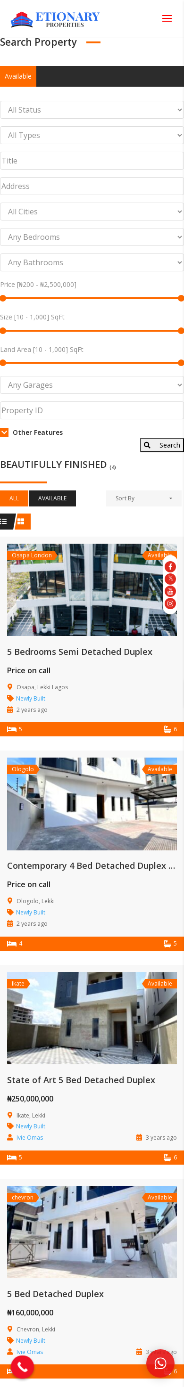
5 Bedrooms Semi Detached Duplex (79, 651)
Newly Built (30, 698)
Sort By (125, 498)
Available (18, 76)
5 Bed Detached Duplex (55, 1293)
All (14, 498)
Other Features (31, 432)
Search (162, 445)
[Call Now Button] (22, 1367)
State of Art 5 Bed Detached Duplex (81, 1079)
